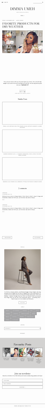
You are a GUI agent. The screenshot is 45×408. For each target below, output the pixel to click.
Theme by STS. (27, 405)
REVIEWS (22, 316)
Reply (3, 199)
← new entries (7, 237)
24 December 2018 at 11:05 (7, 194)
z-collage (15, 319)
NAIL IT (7, 316)
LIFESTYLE (28, 93)
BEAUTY (19, 93)
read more (22, 302)
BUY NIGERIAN (23, 93)
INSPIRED (8, 313)
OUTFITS (14, 316)
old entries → (38, 237)
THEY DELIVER (30, 316)
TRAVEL (7, 319)
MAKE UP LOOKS (25, 313)
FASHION (25, 310)
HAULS (37, 310)
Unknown (4, 192)
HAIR (31, 310)
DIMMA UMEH (22, 8)
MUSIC (33, 313)
